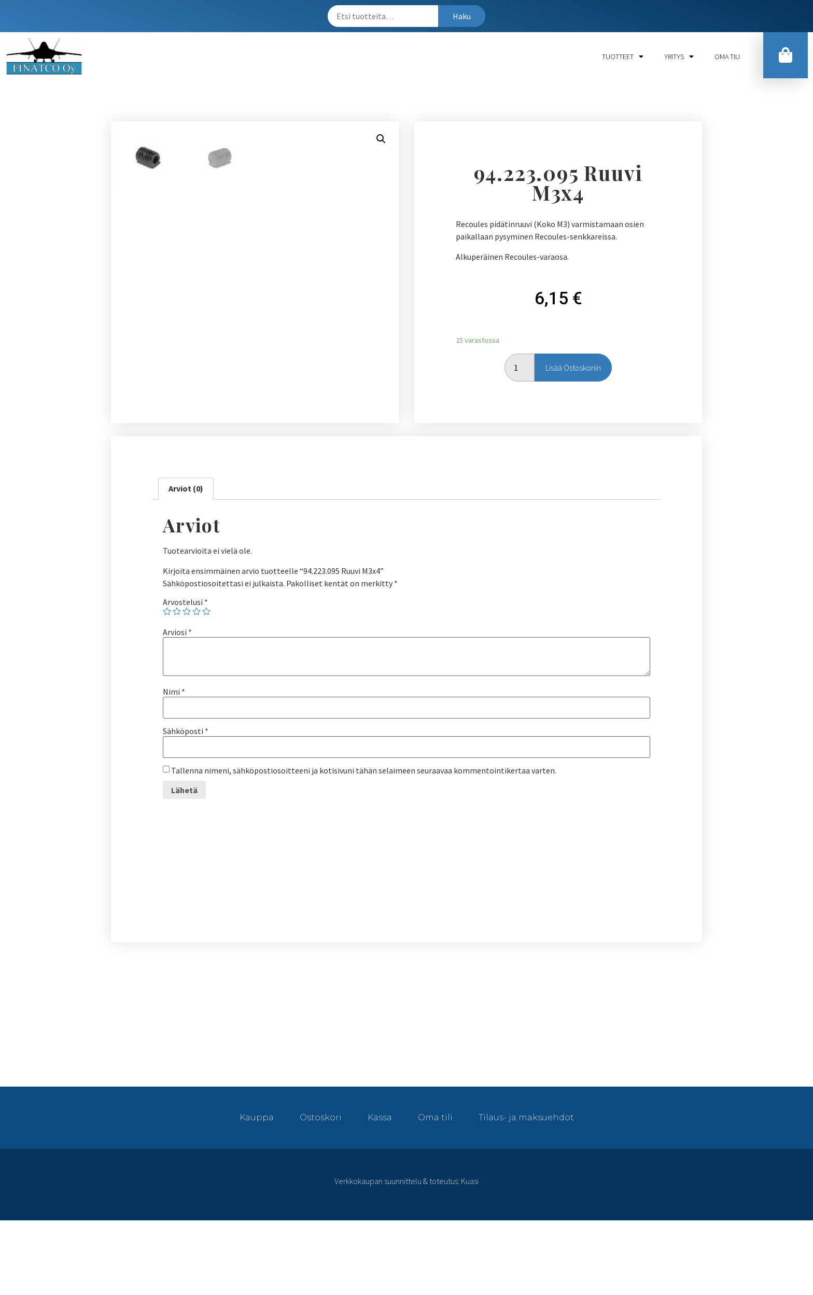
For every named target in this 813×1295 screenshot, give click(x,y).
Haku (462, 16)
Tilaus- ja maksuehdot (526, 1192)
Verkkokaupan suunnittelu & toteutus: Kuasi (406, 1255)
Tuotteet (622, 56)
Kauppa (257, 1192)
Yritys (679, 56)
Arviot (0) (186, 563)
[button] (785, 55)
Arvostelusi (185, 676)
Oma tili (727, 56)
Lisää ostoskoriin (573, 404)
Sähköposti (185, 805)
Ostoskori (321, 1192)
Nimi (174, 766)
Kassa (380, 1192)
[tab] (186, 563)
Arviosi (177, 706)
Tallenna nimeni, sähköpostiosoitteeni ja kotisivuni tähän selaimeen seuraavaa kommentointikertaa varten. (363, 845)
